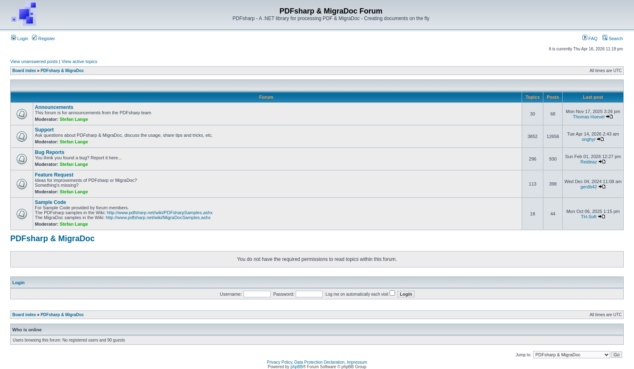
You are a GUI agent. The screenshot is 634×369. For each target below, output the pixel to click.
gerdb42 (588, 186)
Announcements (54, 107)
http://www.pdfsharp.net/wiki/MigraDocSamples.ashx (158, 217)
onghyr (589, 139)
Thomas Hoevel (588, 116)
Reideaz (588, 161)
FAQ (590, 38)
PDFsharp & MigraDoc (62, 70)
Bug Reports (49, 152)
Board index (24, 70)
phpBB (296, 366)
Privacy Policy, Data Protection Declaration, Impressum (317, 362)
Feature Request (54, 175)
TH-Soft (589, 216)
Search (612, 38)
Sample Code (50, 202)
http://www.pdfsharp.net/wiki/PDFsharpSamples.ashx (159, 212)
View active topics (79, 61)
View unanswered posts (34, 61)
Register (43, 38)
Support (44, 130)
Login (19, 38)
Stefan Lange (74, 119)
